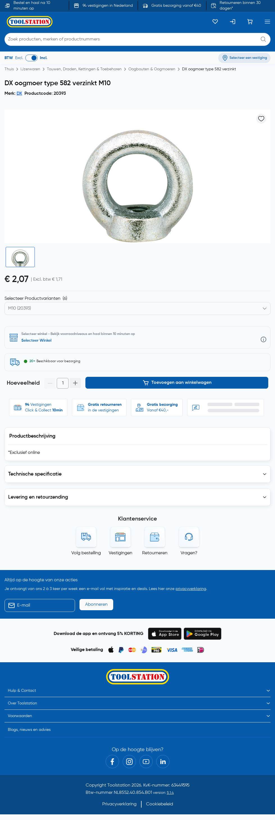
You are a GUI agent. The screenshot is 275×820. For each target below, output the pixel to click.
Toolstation (118, 785)
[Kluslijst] (215, 22)
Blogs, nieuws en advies (29, 730)
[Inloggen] (232, 22)
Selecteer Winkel (36, 341)
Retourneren (154, 553)
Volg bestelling (86, 553)
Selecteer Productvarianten (35, 298)
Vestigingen (120, 553)
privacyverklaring (191, 589)
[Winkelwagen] (250, 22)
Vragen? (189, 553)
